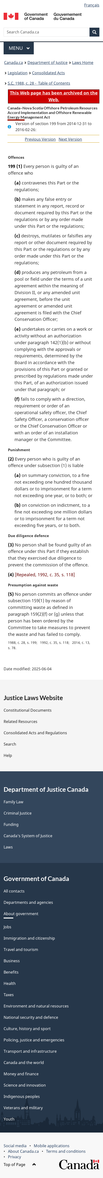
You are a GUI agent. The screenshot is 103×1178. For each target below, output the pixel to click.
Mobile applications (51, 1145)
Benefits (11, 972)
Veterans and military (23, 1107)
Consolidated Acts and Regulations (35, 732)
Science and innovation (25, 1085)
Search (10, 744)
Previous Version (40, 139)
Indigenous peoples (22, 1096)
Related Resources (20, 721)
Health (10, 983)
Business (12, 960)
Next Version (70, 139)
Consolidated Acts (48, 73)
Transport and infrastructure (30, 1051)
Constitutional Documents (28, 710)
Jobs (7, 927)
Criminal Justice (18, 813)
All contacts (14, 891)
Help (8, 755)
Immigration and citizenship (29, 938)
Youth (9, 1119)
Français (91, 5)
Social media (15, 1145)
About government (21, 913)
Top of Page (20, 1164)
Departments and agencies (28, 902)
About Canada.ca (23, 1151)
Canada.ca (13, 62)
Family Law (13, 801)
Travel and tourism (21, 949)
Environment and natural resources (36, 1006)
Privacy (14, 1156)
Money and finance (21, 1074)
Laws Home (82, 62)
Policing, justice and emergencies (34, 1040)
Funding (11, 824)
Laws (8, 847)
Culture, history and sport (27, 1028)
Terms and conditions (66, 1151)
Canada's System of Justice (28, 835)
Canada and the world (24, 1062)
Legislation (17, 73)
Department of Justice (47, 62)
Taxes (9, 994)
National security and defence (31, 1017)
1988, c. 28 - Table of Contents (39, 83)
